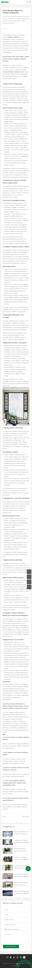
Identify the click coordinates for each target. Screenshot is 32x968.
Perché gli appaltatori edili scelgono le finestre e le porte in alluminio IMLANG (21, 833)
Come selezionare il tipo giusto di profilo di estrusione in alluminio (20, 867)
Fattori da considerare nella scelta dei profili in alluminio (21, 892)
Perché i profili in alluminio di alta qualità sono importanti (21, 875)
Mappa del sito (16, 965)
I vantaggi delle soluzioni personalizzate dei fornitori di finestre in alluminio (21, 842)
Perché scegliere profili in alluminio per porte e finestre (21, 884)
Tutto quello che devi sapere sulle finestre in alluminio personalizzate (20, 850)
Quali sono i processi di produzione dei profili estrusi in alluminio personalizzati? (21, 859)
